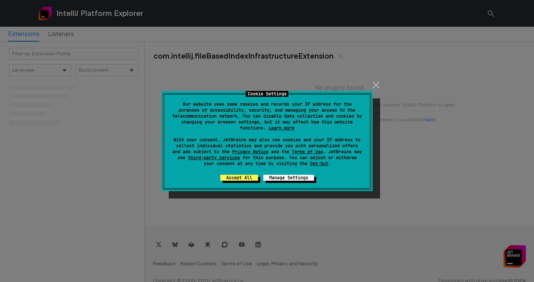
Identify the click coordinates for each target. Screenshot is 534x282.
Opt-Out (319, 164)
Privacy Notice (250, 152)
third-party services (214, 158)
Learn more (281, 128)
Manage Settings (288, 178)
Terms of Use (307, 152)
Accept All (239, 178)
